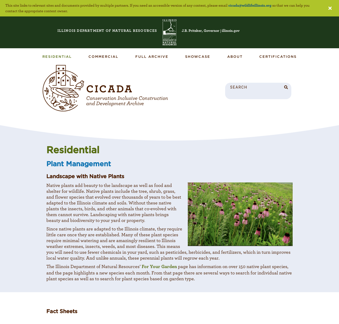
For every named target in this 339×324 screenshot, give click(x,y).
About (235, 57)
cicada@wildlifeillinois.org (249, 5)
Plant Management (78, 164)
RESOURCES (107, 30)
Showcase (197, 57)
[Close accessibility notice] (330, 8)
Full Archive (151, 57)
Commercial (103, 57)
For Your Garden (159, 266)
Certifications (278, 57)
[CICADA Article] (105, 88)
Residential (57, 57)
